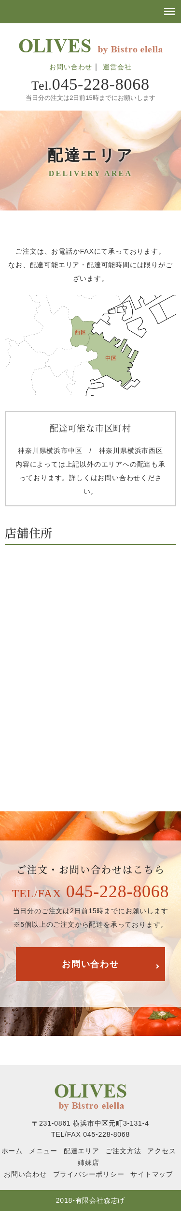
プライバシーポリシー (89, 1174)
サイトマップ (151, 1174)
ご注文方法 (123, 1151)
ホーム (12, 1151)
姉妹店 (88, 1162)
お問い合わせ (70, 67)
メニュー (43, 1151)
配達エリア (81, 1151)
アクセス (161, 1151)
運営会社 (117, 67)
